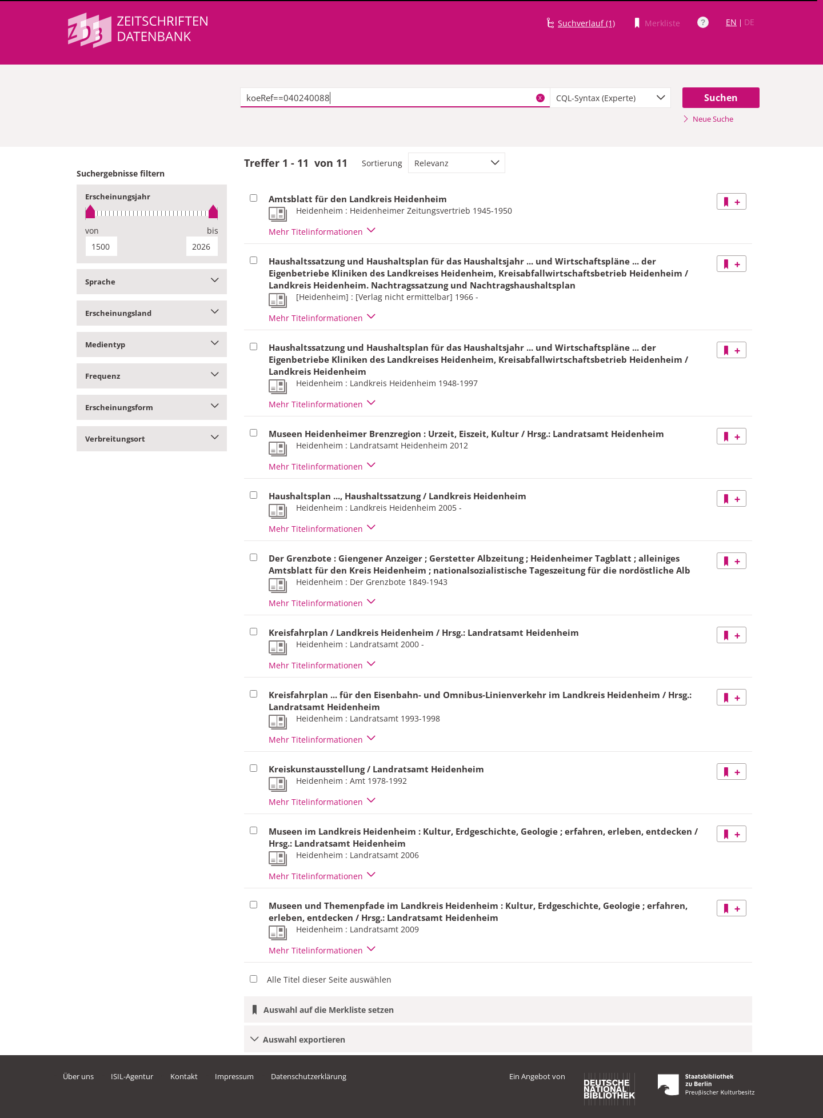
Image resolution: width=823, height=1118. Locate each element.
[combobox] (610, 97)
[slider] (151, 213)
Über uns (78, 1076)
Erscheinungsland (151, 313)
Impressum (234, 1076)
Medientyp (151, 344)
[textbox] (395, 97)
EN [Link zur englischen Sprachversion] (731, 22)
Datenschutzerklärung (308, 1076)
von (92, 230)
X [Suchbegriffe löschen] (540, 98)
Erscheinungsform (151, 407)
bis (212, 230)
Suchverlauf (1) (586, 23)
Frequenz (151, 376)
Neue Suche (707, 119)
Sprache (151, 282)
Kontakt (184, 1076)
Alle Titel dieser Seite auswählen (329, 979)
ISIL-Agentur (132, 1076)
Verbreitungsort (151, 439)
